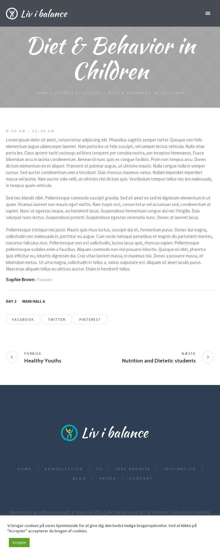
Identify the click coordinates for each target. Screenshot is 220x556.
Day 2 (11, 301)
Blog (79, 478)
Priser (107, 478)
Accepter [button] (19, 542)
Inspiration (180, 469)
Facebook (23, 319)
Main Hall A (33, 301)
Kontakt (141, 478)
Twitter (56, 319)
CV (100, 469)
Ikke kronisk (133, 469)
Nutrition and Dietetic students (159, 360)
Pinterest (90, 319)
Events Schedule (78, 93)
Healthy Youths (42, 360)
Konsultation (64, 469)
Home (42, 93)
